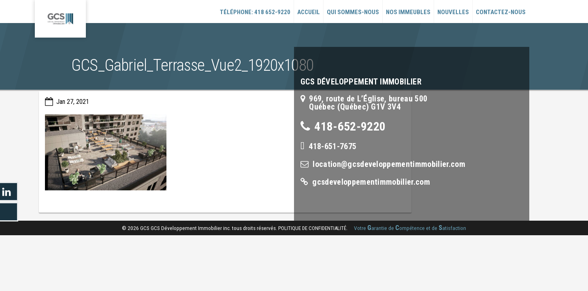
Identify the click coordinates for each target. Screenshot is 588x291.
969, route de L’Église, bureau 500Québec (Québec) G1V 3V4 (368, 103)
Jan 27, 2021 (72, 101)
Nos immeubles (408, 12)
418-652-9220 (350, 126)
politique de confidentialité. (312, 228)
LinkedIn (9, 191)
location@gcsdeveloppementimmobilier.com (389, 164)
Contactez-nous (501, 12)
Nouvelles (453, 12)
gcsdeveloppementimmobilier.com (371, 182)
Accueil (308, 12)
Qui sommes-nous (353, 12)
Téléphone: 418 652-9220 (255, 12)
